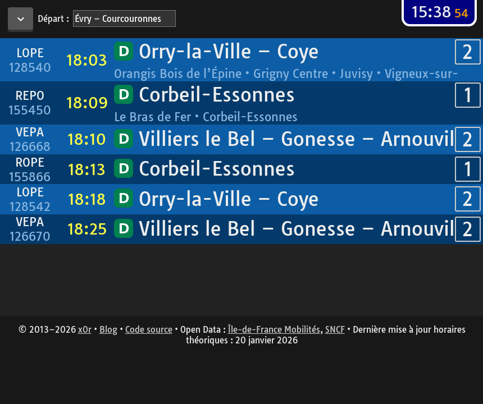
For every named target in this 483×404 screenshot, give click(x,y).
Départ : (53, 18)
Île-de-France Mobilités (274, 329)
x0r (85, 329)
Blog (108, 329)
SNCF (335, 329)
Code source (148, 329)
